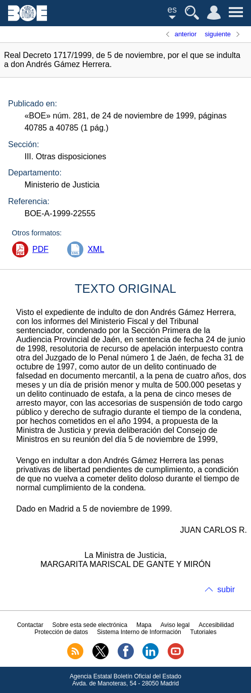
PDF (40, 249)
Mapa (144, 624)
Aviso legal (175, 624)
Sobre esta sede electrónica (89, 624)
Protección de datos (61, 632)
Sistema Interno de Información (139, 632)
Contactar (30, 624)
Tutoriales (203, 632)
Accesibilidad (216, 624)
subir (226, 589)
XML (95, 249)
